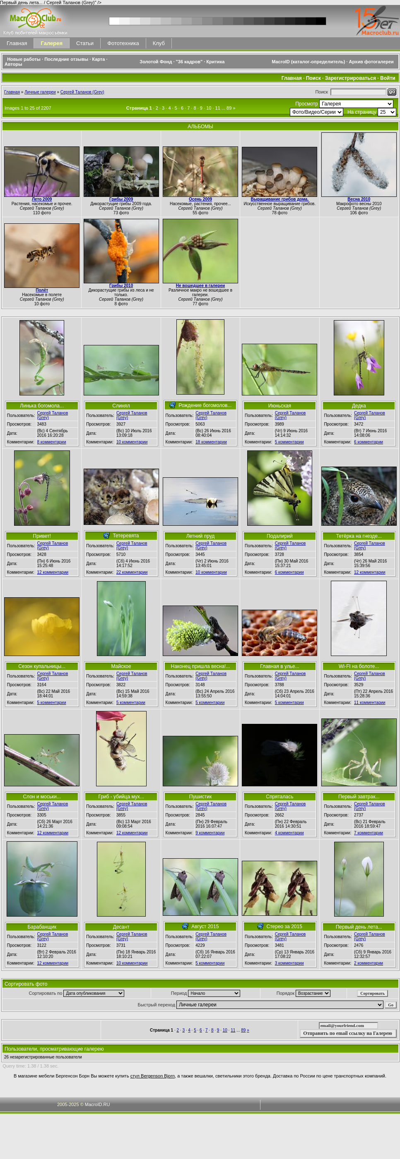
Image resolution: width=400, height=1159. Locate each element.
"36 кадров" (189, 61)
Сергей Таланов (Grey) (82, 92)
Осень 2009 (200, 199)
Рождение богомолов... (204, 405)
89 (229, 107)
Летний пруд (200, 536)
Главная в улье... (279, 666)
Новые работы (24, 59)
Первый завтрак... (358, 797)
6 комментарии (368, 442)
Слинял (121, 406)
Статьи (85, 43)
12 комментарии (53, 572)
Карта (98, 59)
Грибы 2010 (121, 285)
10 (208, 107)
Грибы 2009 (121, 199)
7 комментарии (368, 833)
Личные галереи (40, 92)
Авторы (13, 64)
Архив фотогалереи (372, 61)
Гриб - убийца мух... (121, 797)
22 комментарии (132, 572)
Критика (215, 61)
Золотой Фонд (156, 61)
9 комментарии (209, 833)
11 (217, 107)
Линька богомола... (42, 406)
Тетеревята (126, 536)
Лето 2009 (42, 199)
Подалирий (280, 536)
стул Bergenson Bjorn (152, 1075)
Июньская (279, 406)
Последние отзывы (66, 59)
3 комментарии (289, 963)
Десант (121, 927)
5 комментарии (289, 442)
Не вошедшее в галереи (200, 285)
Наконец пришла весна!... (200, 666)
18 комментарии (211, 442)
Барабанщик (41, 927)
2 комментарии (368, 963)
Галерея (52, 43)
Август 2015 (205, 926)
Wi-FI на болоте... (359, 666)
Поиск (313, 78)
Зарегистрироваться (350, 78)
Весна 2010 (358, 199)
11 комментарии (370, 702)
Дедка (359, 406)
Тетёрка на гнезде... (359, 536)
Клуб (159, 43)
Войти (387, 78)
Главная (17, 43)
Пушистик (200, 797)
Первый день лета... (359, 927)
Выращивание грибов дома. (280, 199)
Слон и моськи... (42, 797)
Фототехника (123, 43)
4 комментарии (289, 833)
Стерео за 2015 (284, 926)
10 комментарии (132, 442)
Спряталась (279, 797)
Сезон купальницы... (41, 666)
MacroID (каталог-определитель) (308, 61)
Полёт (42, 290)
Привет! (42, 536)
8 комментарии (51, 442)
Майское (121, 666)
